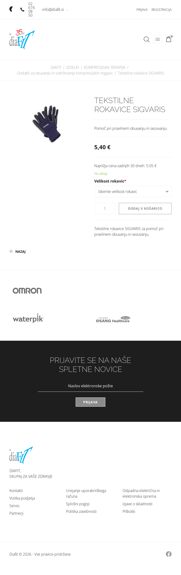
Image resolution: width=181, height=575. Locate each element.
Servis (14, 505)
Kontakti (16, 490)
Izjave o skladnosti (137, 503)
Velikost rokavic (110, 181)
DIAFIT (56, 67)
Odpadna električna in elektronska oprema (141, 493)
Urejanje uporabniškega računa (86, 493)
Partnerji (16, 513)
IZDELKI (72, 67)
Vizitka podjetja (22, 498)
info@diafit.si (53, 9)
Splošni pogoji (78, 503)
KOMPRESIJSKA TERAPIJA (104, 67)
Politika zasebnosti (81, 511)
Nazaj (20, 251)
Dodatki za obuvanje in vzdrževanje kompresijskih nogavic (65, 73)
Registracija (162, 9)
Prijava (142, 9)
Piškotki (129, 511)
